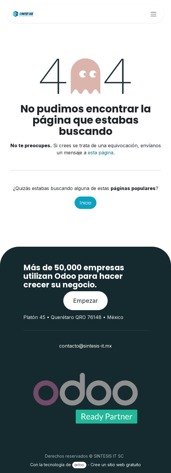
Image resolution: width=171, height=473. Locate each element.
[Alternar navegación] (153, 14)
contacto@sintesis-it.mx (85, 346)
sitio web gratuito (124, 464)
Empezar (85, 300)
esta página (100, 153)
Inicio (85, 203)
